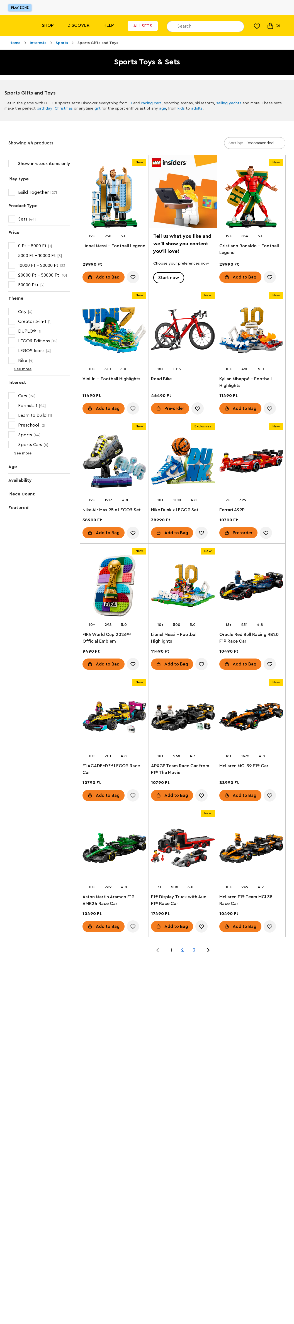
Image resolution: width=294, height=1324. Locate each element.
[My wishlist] (257, 26)
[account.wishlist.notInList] (133, 277)
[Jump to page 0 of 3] (158, 950)
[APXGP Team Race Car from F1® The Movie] (183, 718)
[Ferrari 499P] (251, 462)
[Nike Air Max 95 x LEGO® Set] (114, 462)
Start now (168, 277)
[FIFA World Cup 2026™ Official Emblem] (114, 587)
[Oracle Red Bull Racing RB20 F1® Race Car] (251, 587)
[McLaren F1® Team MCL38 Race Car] (251, 849)
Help (108, 25)
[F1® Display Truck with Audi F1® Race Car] (183, 849)
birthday (44, 108)
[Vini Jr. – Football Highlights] (114, 331)
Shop (48, 25)
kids (181, 108)
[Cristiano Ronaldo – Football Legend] (251, 198)
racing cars (151, 103)
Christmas (64, 108)
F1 (130, 103)
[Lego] (16, 25)
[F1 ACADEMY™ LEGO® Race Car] (114, 718)
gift (97, 108)
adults (197, 108)
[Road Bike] (183, 331)
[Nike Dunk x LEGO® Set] (183, 462)
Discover (78, 25)
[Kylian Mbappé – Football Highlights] (251, 331)
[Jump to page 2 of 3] (208, 950)
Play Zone (20, 7)
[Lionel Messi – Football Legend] (114, 198)
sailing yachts (228, 103)
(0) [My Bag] (273, 26)
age (162, 108)
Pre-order (174, 408)
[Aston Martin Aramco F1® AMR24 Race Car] (114, 849)
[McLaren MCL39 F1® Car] (251, 718)
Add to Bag (108, 277)
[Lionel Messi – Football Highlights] (183, 587)
